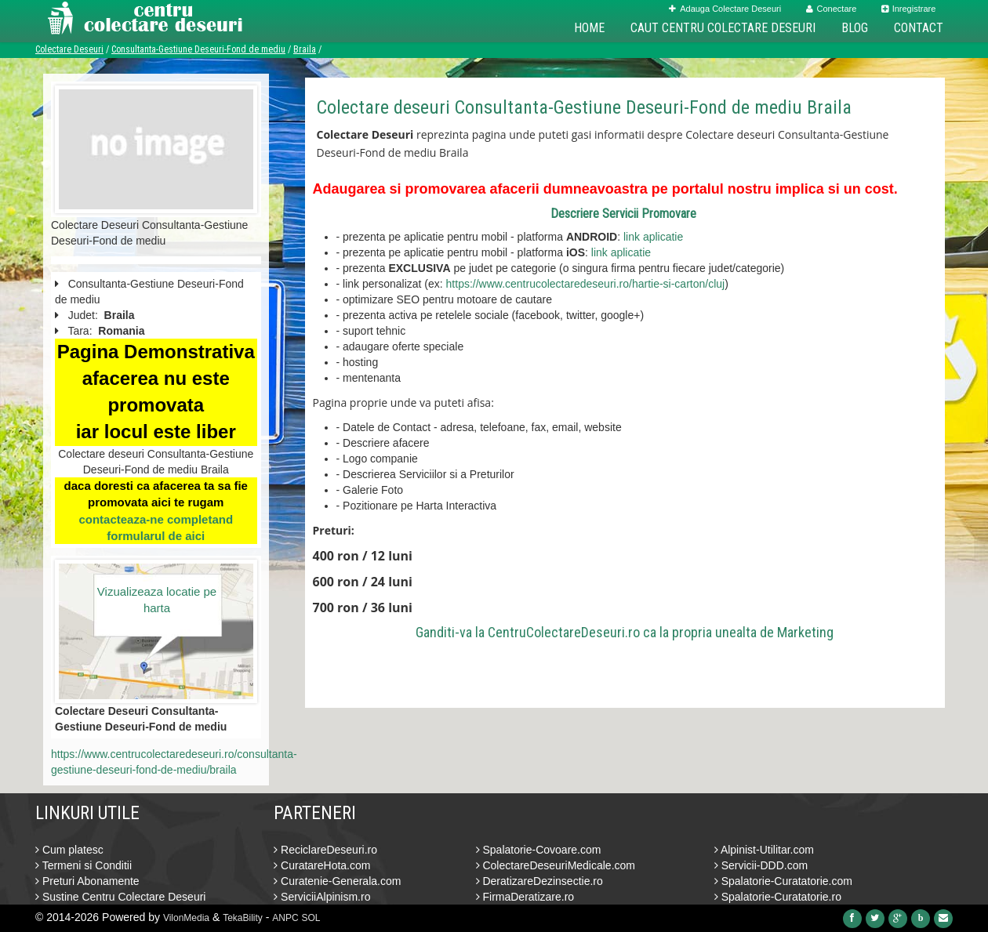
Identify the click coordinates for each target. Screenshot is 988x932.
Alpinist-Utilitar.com (764, 849)
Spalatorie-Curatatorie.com (783, 881)
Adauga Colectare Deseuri (725, 8)
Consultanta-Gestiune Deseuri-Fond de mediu (198, 49)
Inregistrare (908, 8)
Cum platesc (69, 849)
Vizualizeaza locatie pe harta (156, 600)
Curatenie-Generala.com (337, 881)
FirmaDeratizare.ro (525, 896)
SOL (311, 917)
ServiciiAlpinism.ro (322, 896)
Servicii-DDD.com (761, 865)
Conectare (831, 8)
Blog (854, 27)
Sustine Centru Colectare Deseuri (120, 896)
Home (589, 27)
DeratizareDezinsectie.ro (539, 881)
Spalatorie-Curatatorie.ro (777, 896)
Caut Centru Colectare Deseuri (722, 27)
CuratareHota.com (322, 865)
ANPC (285, 917)
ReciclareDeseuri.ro (325, 849)
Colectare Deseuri (69, 49)
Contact (918, 27)
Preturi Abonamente (87, 881)
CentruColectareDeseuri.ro (564, 632)
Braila (304, 49)
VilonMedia (186, 917)
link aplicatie (653, 236)
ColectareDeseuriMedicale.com (555, 865)
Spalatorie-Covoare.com (538, 849)
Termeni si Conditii (83, 865)
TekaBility (243, 917)
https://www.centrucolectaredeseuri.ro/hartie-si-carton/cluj (585, 283)
